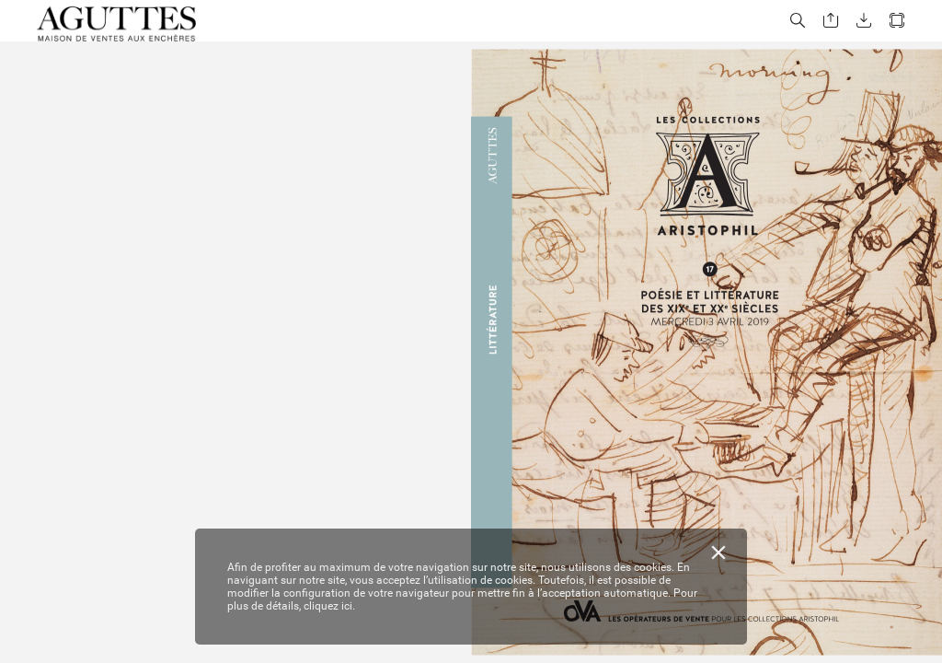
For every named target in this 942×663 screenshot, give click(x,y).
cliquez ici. (329, 605)
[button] (797, 20)
